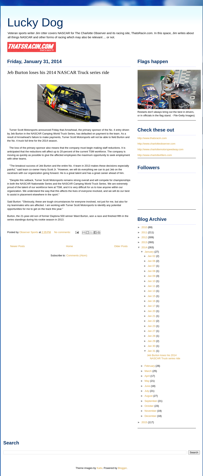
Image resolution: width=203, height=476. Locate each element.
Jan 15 (152, 296)
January (149, 251)
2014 (145, 247)
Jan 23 (152, 326)
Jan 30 (152, 345)
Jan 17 (152, 305)
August (148, 395)
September (151, 400)
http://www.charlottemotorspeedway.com (160, 149)
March (148, 371)
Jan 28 (152, 335)
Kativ (99, 468)
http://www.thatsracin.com (152, 138)
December (150, 415)
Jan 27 (152, 330)
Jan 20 (152, 311)
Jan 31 (152, 350)
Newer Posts (17, 246)
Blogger (122, 468)
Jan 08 (152, 271)
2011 (145, 232)
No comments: (62, 232)
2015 (145, 422)
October (149, 405)
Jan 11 (152, 286)
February (150, 365)
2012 (145, 237)
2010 (145, 227)
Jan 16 (152, 301)
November (150, 410)
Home (69, 246)
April (147, 375)
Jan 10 (152, 281)
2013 (145, 242)
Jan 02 (152, 256)
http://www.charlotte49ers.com (155, 155)
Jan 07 (152, 265)
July (147, 390)
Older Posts (121, 246)
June (147, 386)
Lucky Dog (35, 22)
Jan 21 (152, 316)
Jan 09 (152, 275)
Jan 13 (152, 290)
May (147, 380)
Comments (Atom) (76, 255)
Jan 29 (152, 341)
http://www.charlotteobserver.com (156, 143)
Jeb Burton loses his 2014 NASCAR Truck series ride (58, 72)
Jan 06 (152, 260)
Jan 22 (152, 320)
